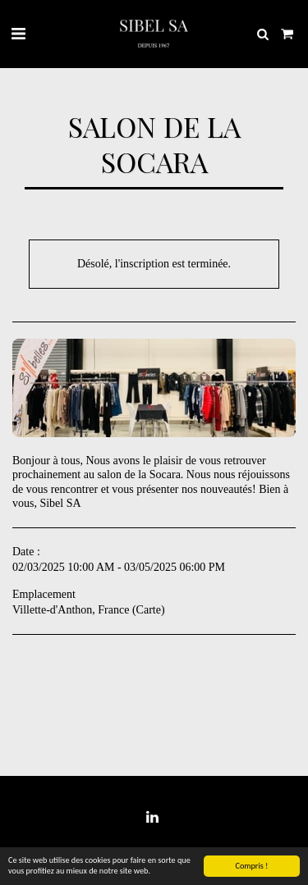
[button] (18, 33)
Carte (148, 610)
